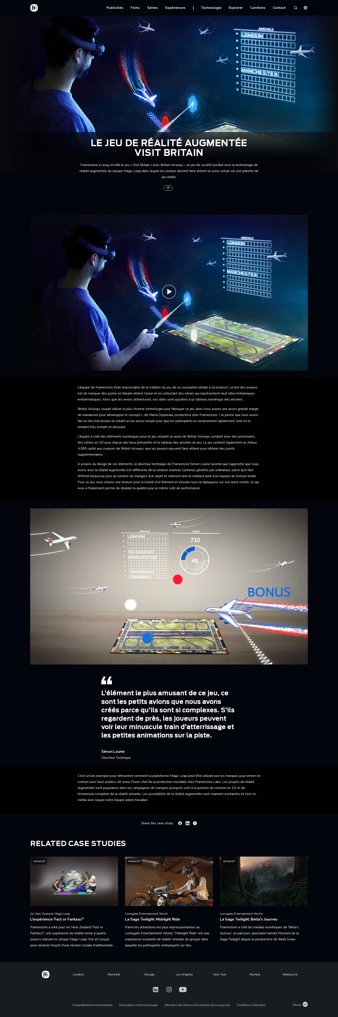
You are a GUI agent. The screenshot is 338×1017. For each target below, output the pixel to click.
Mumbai (255, 974)
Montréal (114, 974)
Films (135, 7)
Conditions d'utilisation (251, 1005)
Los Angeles (184, 974)
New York (219, 974)
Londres (78, 974)
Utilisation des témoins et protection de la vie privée (197, 1005)
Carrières (258, 7)
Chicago (149, 974)
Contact (279, 7)
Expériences (175, 7)
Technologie (211, 7)
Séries (152, 7)
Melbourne (290, 974)
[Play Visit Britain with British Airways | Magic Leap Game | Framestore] (169, 293)
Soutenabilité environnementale (92, 1005)
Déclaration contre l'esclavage (138, 1005)
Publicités (114, 7)
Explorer (236, 7)
